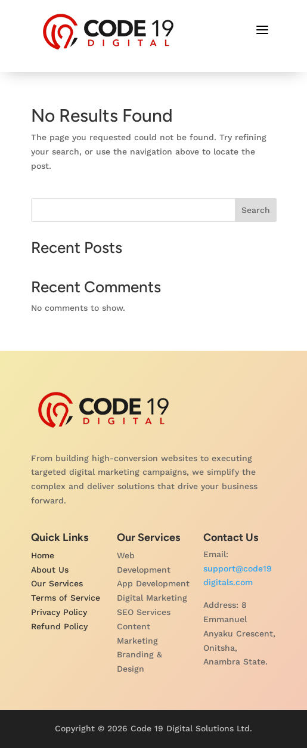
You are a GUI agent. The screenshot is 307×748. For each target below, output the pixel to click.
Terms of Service (65, 597)
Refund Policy (59, 626)
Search (255, 210)
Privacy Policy (59, 612)
